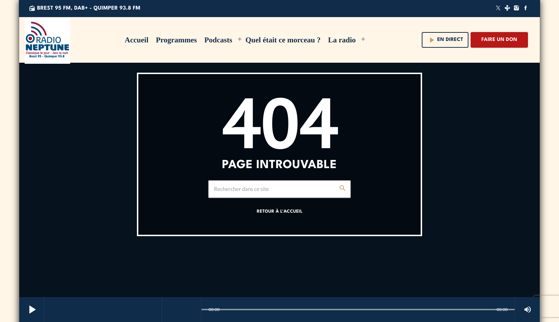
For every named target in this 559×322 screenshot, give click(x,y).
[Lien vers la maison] (47, 40)
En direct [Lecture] (445, 40)
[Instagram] (516, 8)
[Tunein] (507, 8)
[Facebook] (525, 8)
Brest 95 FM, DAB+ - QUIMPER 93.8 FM (84, 8)
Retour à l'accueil (279, 211)
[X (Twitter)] (498, 8)
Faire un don (499, 39)
